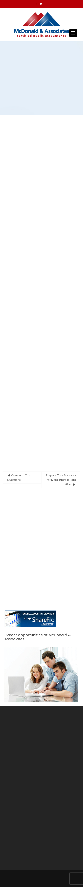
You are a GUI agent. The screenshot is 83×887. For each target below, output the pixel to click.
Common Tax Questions (18, 477)
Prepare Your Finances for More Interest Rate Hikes (61, 479)
